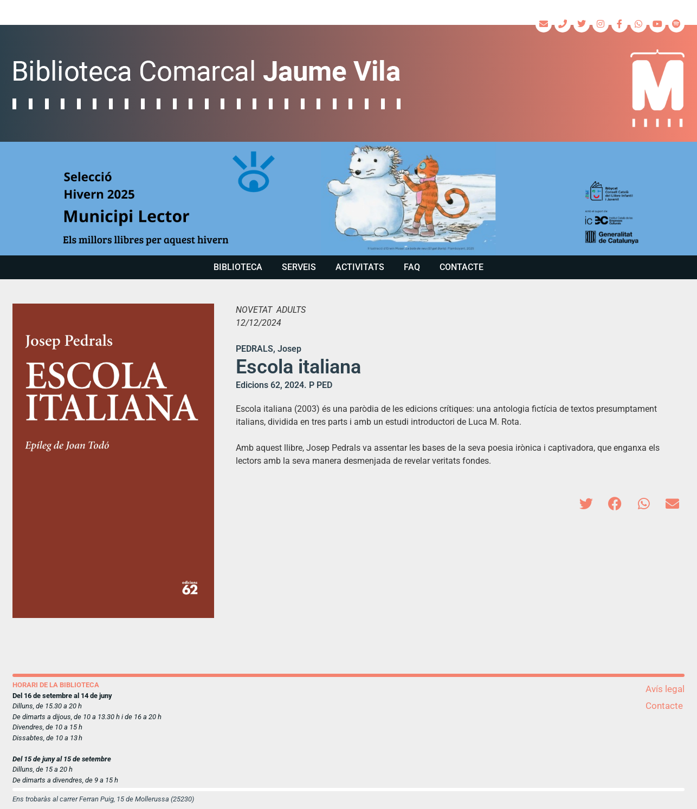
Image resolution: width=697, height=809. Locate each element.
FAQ (412, 267)
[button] (348, 198)
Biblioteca (238, 267)
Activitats (359, 267)
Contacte (461, 267)
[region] (348, 198)
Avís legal (665, 688)
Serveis (299, 267)
